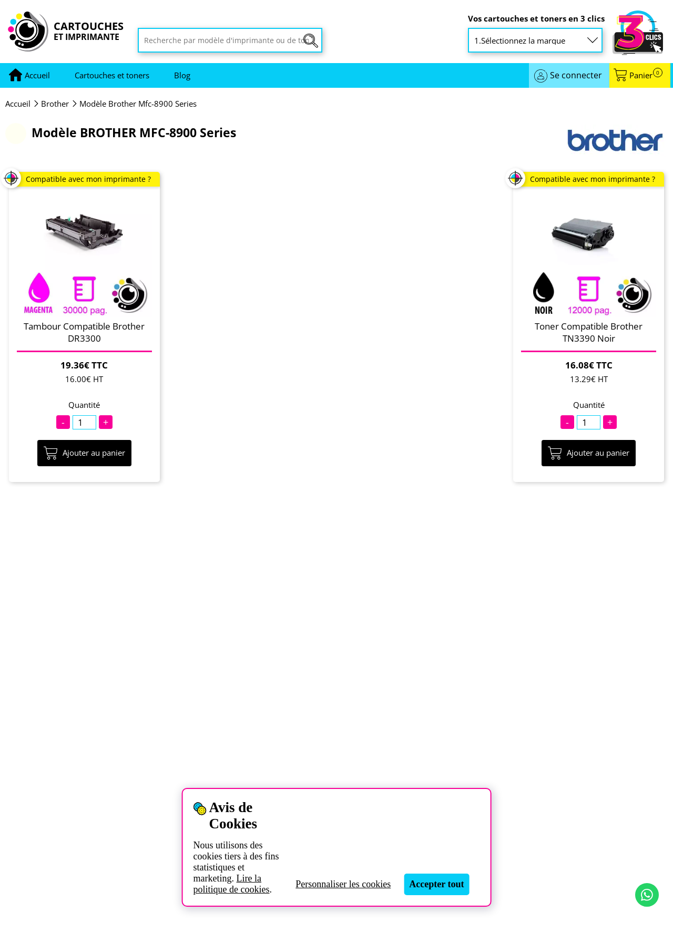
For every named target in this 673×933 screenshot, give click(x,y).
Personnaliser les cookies (343, 884)
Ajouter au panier (84, 453)
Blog (182, 75)
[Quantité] (84, 422)
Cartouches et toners (112, 75)
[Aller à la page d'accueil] (37, 75)
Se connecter (576, 75)
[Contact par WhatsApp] (647, 895)
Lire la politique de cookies (231, 884)
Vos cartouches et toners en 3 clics (536, 19)
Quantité (84, 405)
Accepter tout (436, 884)
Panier (645, 75)
